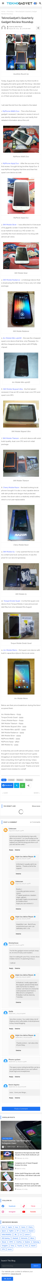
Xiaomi (33, 1245)
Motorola (24, 1238)
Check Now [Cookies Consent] (15, 1274)
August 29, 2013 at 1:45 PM (23, 883)
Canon (23, 1227)
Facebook (8, 785)
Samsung (36, 1242)
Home (3, 11)
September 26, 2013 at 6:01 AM (17, 1087)
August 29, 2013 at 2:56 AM (23, 977)
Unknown (12, 829)
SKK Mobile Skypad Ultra (13, 389)
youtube (33, 1212)
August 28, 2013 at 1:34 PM (16, 830)
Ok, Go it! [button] (7, 1279)
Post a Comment (21, 1109)
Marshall (15, 1238)
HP (18, 1231)
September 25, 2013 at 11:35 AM (18, 1061)
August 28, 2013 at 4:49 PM (16, 945)
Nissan (4, 1242)
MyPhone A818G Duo (11, 111)
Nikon (32, 1238)
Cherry (30, 1227)
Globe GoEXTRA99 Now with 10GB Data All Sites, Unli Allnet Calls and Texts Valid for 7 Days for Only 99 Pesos (27, 1176)
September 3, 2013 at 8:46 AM (17, 1013)
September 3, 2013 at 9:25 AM (23, 1037)
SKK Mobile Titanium (11, 438)
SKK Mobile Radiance (11, 280)
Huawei (31, 1231)
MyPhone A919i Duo (11, 163)
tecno (10, 1249)
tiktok (33, 1206)
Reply (11, 850)
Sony (12, 1245)
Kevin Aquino (14, 1085)
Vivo (26, 1245)
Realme (27, 1242)
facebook (12, 1206)
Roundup (10, 11)
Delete (17, 850)
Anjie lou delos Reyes (24, 857)
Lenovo (27, 1234)
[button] (35, 3)
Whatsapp (22, 785)
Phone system (14, 1060)
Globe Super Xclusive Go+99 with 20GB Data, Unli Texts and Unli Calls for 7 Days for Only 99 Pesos (28, 1186)
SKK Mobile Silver (9, 225)
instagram (12, 1212)
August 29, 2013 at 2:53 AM (22, 858)
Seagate (5, 1245)
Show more (36, 806)
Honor (24, 1231)
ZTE (3, 1249)
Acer (3, 1227)
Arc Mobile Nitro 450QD (12, 338)
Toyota (19, 1245)
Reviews (20, 780)
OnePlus (19, 1242)
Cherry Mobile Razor (11, 487)
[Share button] (28, 785)
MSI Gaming (6, 1238)
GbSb (11, 1011)
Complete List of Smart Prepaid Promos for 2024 (26, 1164)
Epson (4, 1231)
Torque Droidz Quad (12, 601)
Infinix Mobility (6, 1234)
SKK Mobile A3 (8, 552)
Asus (16, 1227)
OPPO (11, 1242)
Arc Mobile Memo (10, 650)
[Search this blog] (16, 1266)
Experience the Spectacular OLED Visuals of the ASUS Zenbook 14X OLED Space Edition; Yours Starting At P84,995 (27, 1156)
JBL (15, 1234)
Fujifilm (11, 1231)
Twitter (16, 785)
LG (21, 1234)
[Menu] (3, 3)
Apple (10, 1227)
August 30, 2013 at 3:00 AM (22, 919)
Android (11, 780)
